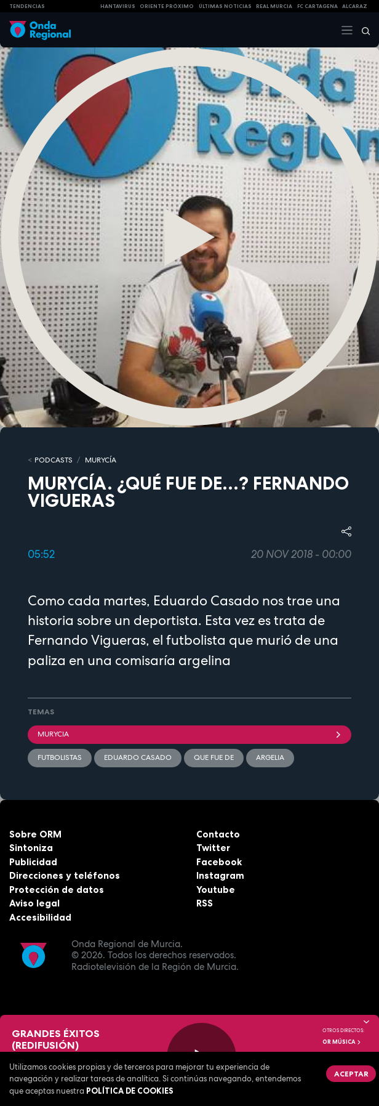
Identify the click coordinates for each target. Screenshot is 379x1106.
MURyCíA (100, 460)
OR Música (342, 1042)
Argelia (270, 757)
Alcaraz (354, 6)
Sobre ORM (35, 834)
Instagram (220, 875)
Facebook (219, 862)
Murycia (189, 734)
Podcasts (53, 460)
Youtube (215, 889)
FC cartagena (317, 6)
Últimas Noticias (225, 6)
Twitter (213, 848)
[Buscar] (362, 30)
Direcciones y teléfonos (64, 875)
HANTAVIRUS (117, 6)
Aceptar (351, 1073)
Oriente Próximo (167, 6)
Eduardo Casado (138, 757)
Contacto (218, 834)
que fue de (214, 757)
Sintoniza (31, 848)
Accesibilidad (40, 917)
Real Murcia (274, 6)
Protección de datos (56, 889)
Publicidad (33, 862)
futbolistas (60, 757)
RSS (204, 903)
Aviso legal (34, 903)
